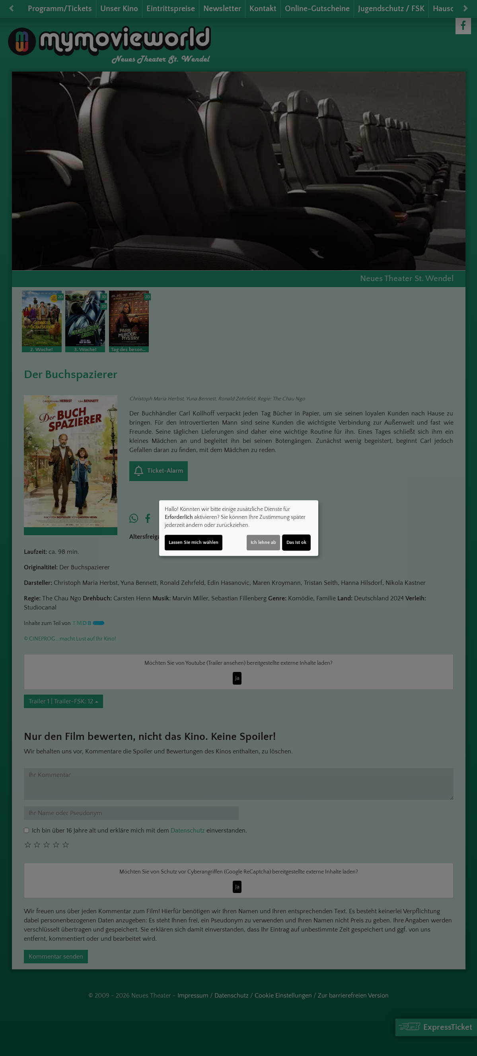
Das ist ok (296, 542)
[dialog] (238, 528)
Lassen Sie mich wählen (193, 542)
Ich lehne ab (263, 542)
